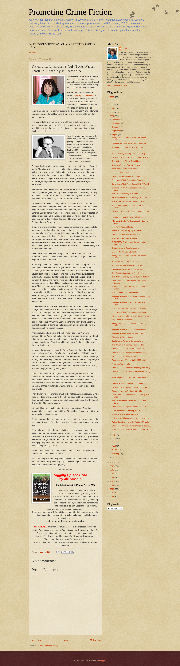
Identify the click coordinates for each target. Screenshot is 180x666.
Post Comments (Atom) (49, 646)
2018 (112, 470)
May (114, 442)
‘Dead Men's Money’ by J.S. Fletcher (126, 165)
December (116, 119)
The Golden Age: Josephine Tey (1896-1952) (129, 352)
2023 (112, 108)
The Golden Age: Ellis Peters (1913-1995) (128, 383)
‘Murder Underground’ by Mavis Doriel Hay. (128, 153)
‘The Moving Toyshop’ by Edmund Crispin (128, 201)
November (116, 123)
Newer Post (35, 640)
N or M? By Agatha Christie (122, 227)
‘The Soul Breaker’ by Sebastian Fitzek (127, 265)
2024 (112, 105)
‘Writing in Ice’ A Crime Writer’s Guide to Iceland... (131, 426)
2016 (112, 478)
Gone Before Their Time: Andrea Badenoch (129, 312)
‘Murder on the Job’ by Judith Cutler (126, 262)
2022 (112, 112)
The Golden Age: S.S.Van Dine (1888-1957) (129, 349)
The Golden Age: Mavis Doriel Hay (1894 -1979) (131, 157)
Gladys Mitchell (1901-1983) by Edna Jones (129, 308)
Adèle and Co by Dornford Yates (124, 169)
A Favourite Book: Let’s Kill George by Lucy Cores (131, 197)
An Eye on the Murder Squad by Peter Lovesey (130, 418)
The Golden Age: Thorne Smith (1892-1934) (129, 360)
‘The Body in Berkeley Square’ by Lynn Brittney (130, 277)
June (114, 438)
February (116, 454)
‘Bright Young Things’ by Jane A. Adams (127, 341)
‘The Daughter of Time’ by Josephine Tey (128, 345)
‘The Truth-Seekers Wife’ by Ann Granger (128, 273)
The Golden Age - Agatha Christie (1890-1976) (130, 407)
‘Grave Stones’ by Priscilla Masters (125, 248)
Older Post (96, 640)
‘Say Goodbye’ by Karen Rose (123, 320)
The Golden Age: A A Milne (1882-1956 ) (127, 391)
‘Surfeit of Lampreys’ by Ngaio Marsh (126, 231)
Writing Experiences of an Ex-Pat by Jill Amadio (130, 422)
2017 (112, 474)
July (114, 435)
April (114, 446)
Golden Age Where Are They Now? (125, 414)
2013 (112, 489)
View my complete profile (117, 85)
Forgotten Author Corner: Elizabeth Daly (127, 333)
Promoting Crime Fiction (70, 11)
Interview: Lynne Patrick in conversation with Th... (131, 430)
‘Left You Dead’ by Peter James (124, 173)
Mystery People (35, 52)
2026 (112, 97)
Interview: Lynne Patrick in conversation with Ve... (131, 316)
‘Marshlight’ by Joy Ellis (121, 364)
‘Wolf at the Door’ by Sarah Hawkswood (127, 234)
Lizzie (124, 48)
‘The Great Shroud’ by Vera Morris (125, 194)
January (115, 457)
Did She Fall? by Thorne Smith (124, 356)
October (115, 127)
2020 (112, 462)
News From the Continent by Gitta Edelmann (129, 411)
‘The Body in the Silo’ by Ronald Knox (126, 161)
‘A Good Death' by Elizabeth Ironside (126, 293)
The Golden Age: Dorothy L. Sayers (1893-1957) (131, 368)
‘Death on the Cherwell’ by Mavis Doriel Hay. (129, 144)
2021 (112, 116)
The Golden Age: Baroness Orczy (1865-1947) (130, 387)
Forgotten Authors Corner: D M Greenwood (129, 330)
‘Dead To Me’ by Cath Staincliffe (124, 252)
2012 (112, 493)
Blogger (102, 661)
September (116, 131)
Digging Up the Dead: (83, 95)
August (115, 135)
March (114, 450)
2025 (112, 101)
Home (65, 640)
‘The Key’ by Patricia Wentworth (124, 238)
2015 (112, 481)
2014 (112, 485)
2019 (112, 466)
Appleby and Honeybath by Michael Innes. (128, 217)
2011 (112, 497)
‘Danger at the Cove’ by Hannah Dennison (128, 269)
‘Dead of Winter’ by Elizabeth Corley (126, 176)
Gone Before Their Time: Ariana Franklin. (128, 180)
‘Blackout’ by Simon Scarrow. (123, 337)
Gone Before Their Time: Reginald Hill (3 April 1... (131, 184)
